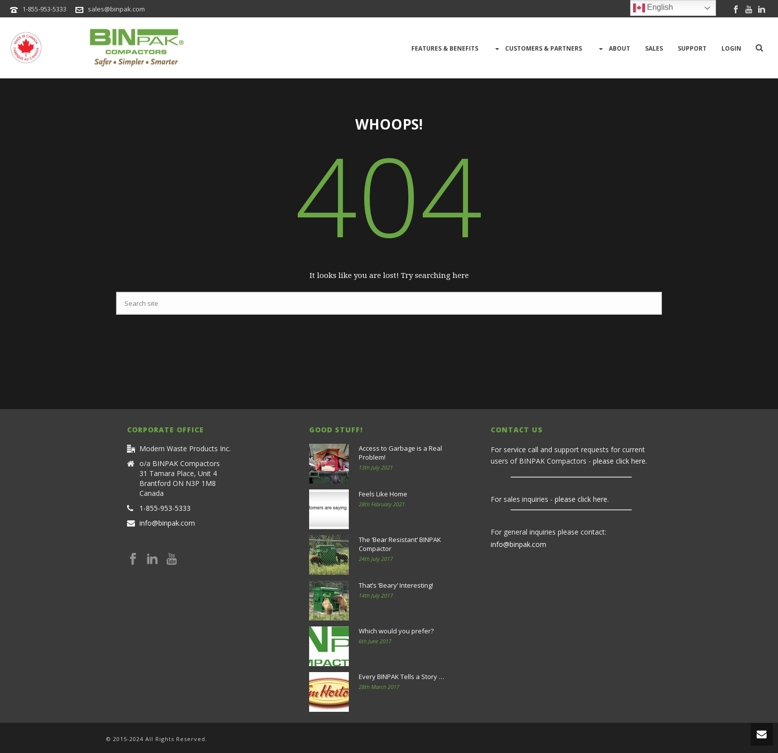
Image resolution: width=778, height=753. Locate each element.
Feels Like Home (383, 493)
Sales (654, 48)
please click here (619, 461)
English (653, 8)
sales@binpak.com (116, 8)
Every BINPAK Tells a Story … (401, 676)
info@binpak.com (167, 523)
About (613, 48)
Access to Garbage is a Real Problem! (400, 453)
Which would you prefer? (396, 630)
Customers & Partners (537, 48)
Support (692, 48)
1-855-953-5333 (44, 8)
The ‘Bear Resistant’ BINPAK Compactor (400, 544)
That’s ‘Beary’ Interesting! (396, 585)
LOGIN (731, 48)
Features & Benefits (444, 48)
